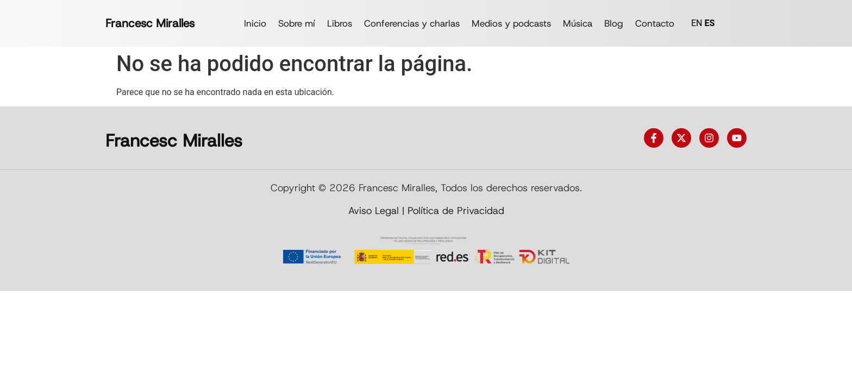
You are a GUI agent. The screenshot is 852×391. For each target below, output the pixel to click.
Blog (613, 23)
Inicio (255, 23)
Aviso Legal (373, 210)
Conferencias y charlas (412, 23)
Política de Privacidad (456, 210)
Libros (339, 23)
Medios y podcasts (511, 23)
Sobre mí (296, 23)
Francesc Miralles (150, 23)
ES (709, 23)
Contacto (654, 23)
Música (577, 23)
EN (697, 23)
